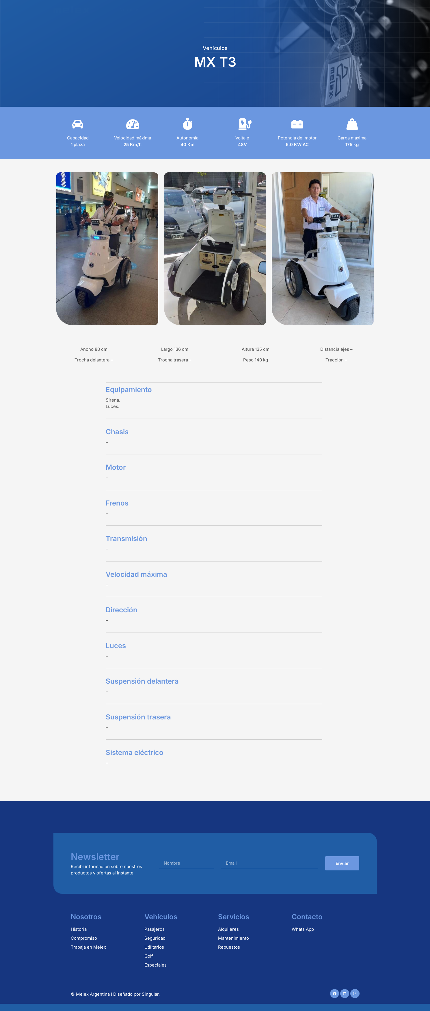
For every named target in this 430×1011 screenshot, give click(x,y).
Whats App (303, 929)
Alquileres (201, 9)
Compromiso (84, 938)
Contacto (353, 9)
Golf (148, 956)
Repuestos (238, 9)
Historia (79, 929)
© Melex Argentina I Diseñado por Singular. (115, 994)
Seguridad (154, 938)
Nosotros (129, 9)
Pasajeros (154, 929)
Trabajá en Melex (88, 947)
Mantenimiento (281, 9)
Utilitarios (154, 947)
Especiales (155, 965)
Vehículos (165, 9)
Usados (320, 9)
